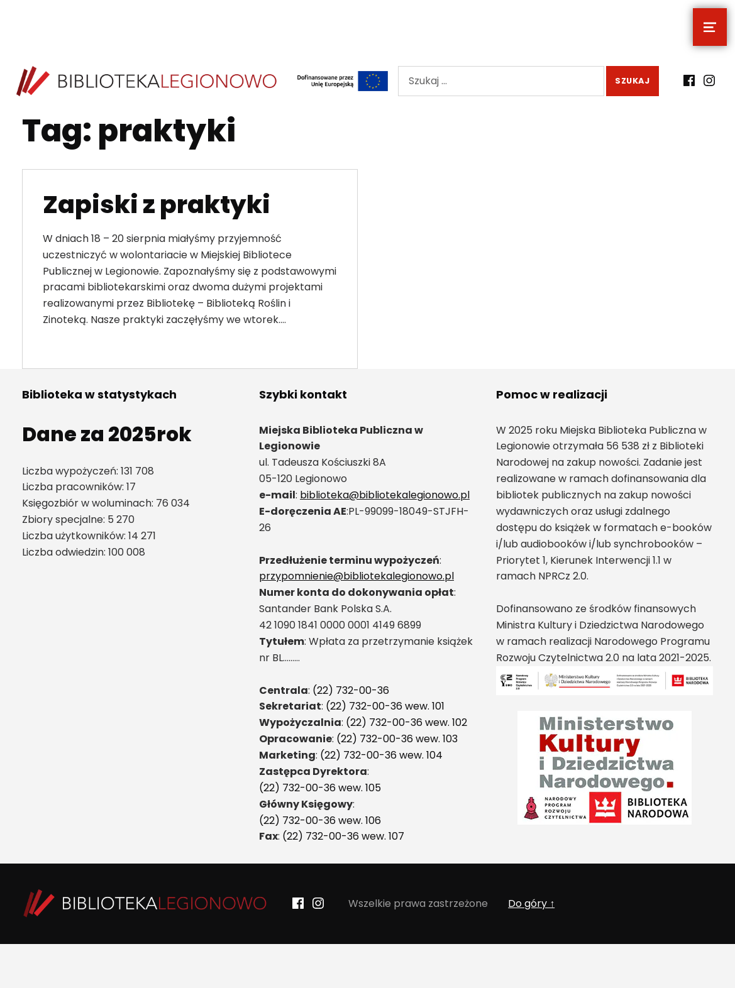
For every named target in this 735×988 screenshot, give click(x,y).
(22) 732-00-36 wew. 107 (343, 836)
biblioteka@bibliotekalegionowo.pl (385, 495)
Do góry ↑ (531, 903)
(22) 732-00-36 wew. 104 (381, 755)
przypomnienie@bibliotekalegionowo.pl (356, 576)
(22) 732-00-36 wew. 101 (385, 706)
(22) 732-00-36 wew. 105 (320, 788)
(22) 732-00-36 (350, 690)
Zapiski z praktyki (156, 204)
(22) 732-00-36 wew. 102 (406, 722)
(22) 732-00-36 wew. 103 (397, 739)
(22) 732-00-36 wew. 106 (320, 820)
